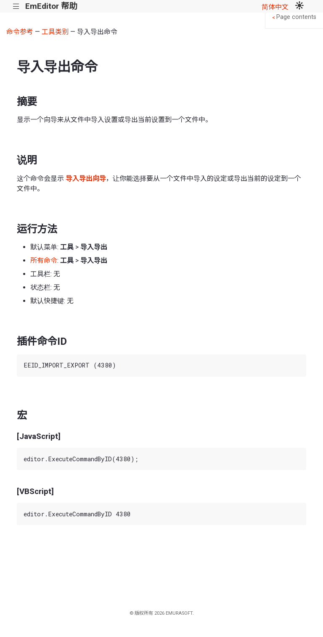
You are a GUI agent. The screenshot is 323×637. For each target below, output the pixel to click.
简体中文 (275, 7)
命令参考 (19, 32)
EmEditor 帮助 (51, 6)
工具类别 (55, 32)
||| (16, 6)
